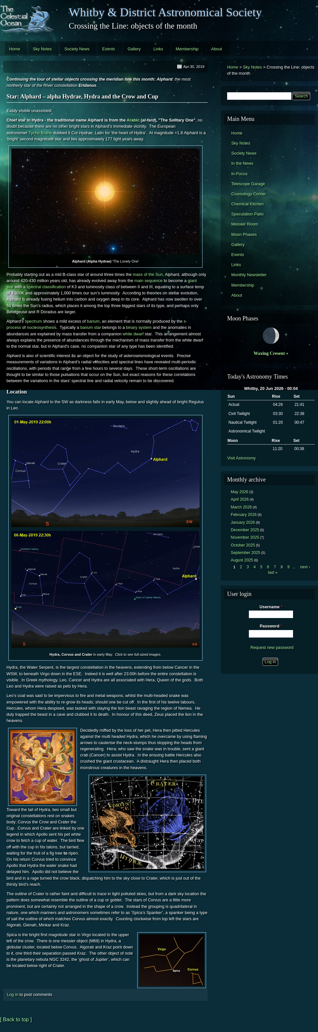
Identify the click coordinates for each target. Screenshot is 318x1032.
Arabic (133, 120)
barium (93, 321)
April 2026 (240, 499)
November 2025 (245, 537)
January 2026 (243, 522)
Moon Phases (244, 234)
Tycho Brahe (40, 132)
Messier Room (244, 224)
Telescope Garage (248, 183)
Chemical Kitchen (247, 203)
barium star (90, 327)
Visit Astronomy (241, 458)
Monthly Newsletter (249, 274)
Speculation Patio (247, 214)
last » (272, 572)
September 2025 (245, 552)
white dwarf (133, 333)
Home (14, 48)
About (216, 48)
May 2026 (239, 492)
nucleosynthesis (41, 327)
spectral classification (46, 286)
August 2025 (242, 560)
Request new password (272, 647)
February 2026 (244, 514)
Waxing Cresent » (271, 353)
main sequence (148, 280)
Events (108, 48)
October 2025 (243, 545)
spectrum (33, 321)
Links (158, 48)
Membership (187, 48)
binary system (139, 327)
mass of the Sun (148, 274)
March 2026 (241, 507)
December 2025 (245, 530)
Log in (12, 994)
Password (271, 626)
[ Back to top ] (16, 1019)
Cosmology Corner (248, 193)
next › (305, 567)
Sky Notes (42, 48)
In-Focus (239, 173)
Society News (77, 48)
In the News (242, 163)
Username (271, 606)
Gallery (134, 48)
